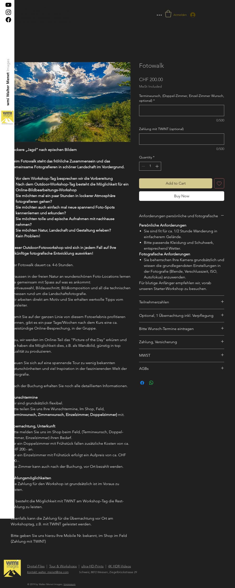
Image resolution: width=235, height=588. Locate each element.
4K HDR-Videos (119, 566)
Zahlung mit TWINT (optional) (161, 129)
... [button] (159, 13)
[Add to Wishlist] (219, 183)
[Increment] (157, 166)
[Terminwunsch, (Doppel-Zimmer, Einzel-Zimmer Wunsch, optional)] (181, 110)
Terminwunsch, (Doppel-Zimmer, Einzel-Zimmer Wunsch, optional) (181, 98)
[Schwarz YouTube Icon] (8, 4)
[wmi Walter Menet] (8, 89)
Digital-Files (36, 566)
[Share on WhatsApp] (151, 383)
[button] (168, 13)
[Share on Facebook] (142, 383)
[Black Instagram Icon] (8, 12)
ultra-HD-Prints (92, 566)
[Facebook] (8, 19)
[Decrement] (143, 166)
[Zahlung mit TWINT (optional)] (181, 139)
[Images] (8, 65)
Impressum (70, 584)
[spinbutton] (150, 166)
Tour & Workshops (63, 566)
